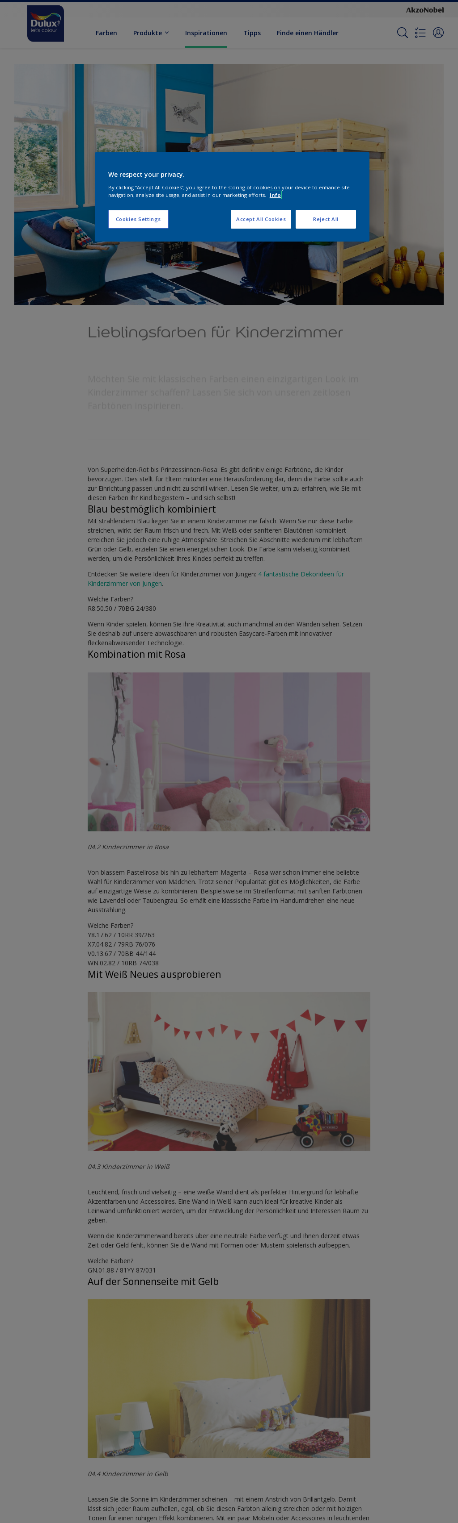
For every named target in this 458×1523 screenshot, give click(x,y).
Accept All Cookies (261, 219)
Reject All (326, 219)
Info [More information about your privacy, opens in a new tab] (275, 195)
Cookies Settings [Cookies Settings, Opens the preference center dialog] (138, 219)
